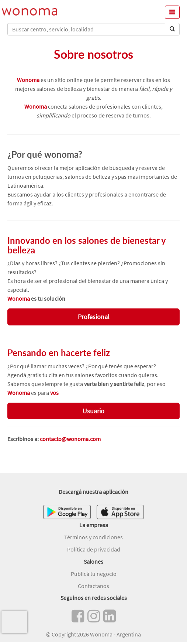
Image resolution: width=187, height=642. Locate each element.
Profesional (94, 317)
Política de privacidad (93, 549)
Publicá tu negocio (94, 573)
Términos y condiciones (93, 537)
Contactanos (93, 586)
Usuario (93, 411)
